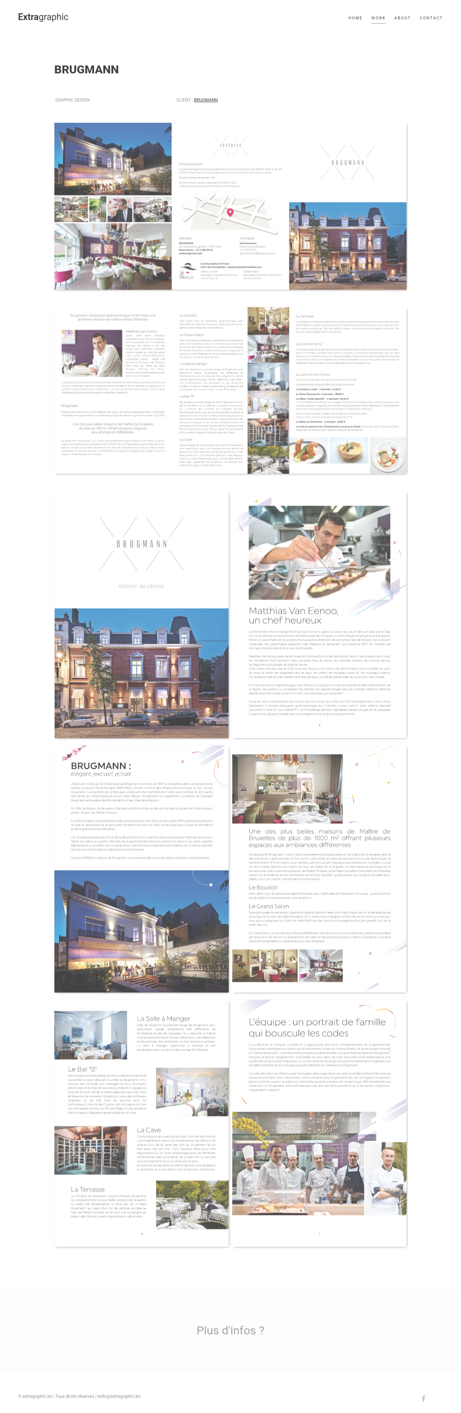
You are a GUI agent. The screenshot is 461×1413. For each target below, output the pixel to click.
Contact (431, 17)
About (402, 17)
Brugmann (206, 101)
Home (355, 17)
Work (378, 17)
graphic (43, 16)
